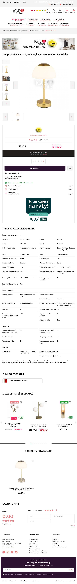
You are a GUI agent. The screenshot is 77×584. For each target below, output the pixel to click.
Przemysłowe (59, 20)
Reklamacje (56, 545)
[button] (6, 62)
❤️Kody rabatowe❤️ (55, 4)
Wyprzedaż (53, 24)
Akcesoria (30, 24)
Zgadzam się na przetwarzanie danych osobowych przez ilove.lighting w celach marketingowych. (29, 574)
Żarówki (41, 24)
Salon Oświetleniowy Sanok (47, 2)
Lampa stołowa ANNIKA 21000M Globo (63, 425)
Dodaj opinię (44, 140)
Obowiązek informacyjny (60, 547)
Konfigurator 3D (68, 4)
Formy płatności (33, 539)
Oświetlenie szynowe (16, 24)
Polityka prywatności (59, 541)
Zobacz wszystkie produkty (38, 135)
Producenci (69, 2)
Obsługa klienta (35, 534)
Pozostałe (56, 534)
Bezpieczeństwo (34, 545)
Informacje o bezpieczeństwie (19, 380)
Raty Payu (32, 543)
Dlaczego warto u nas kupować (38, 551)
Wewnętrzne (33, 20)
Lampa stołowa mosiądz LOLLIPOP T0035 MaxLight (13, 425)
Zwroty (55, 543)
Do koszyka (35, 168)
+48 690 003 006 (19, 2)
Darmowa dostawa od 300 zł (38, 553)
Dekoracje (64, 24)
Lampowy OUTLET (18, 20)
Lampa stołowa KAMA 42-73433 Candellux (38, 425)
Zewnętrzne (45, 20)
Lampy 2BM (61, 2)
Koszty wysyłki (33, 541)
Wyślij (72, 525)
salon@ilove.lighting (8, 547)
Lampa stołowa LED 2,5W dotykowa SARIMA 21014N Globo (21, 489)
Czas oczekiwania (34, 549)
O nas (35, 2)
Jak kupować (33, 547)
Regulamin (56, 539)
